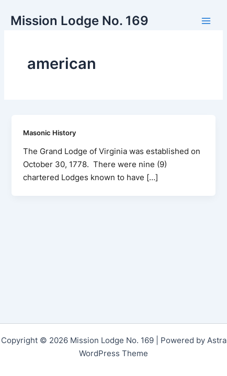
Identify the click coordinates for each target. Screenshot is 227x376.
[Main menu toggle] (206, 20)
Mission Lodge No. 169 (79, 20)
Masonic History (49, 133)
